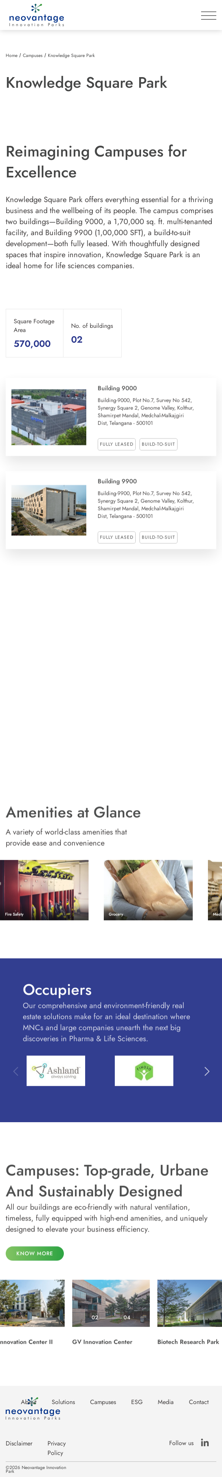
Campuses (33, 55)
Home (11, 55)
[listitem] (72, 104)
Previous (15, 1077)
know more (34, 1260)
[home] (35, 15)
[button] (208, 12)
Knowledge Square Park (71, 55)
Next (207, 1077)
